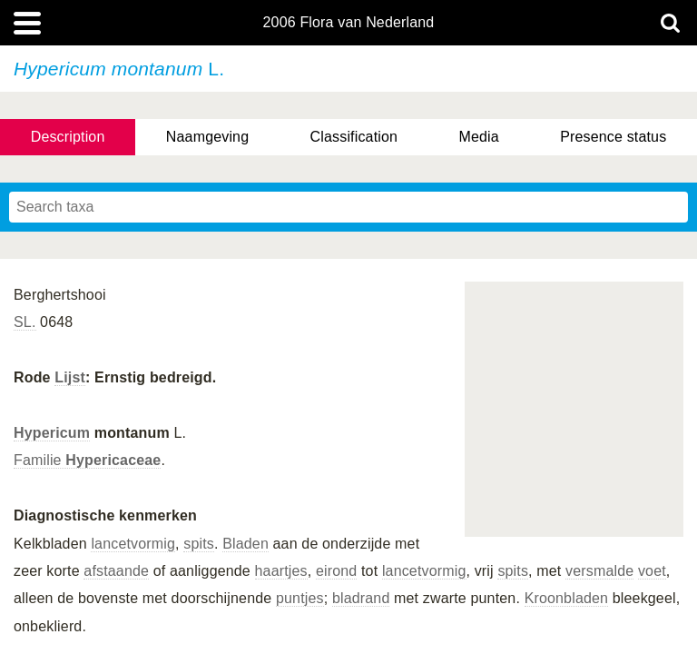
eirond (336, 571)
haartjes (281, 571)
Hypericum (52, 433)
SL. (25, 322)
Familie (87, 460)
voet (652, 571)
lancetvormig (133, 543)
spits (198, 543)
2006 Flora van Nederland (349, 22)
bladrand (361, 598)
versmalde (599, 571)
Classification (354, 136)
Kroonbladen (567, 598)
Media (478, 136)
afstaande (116, 571)
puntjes (300, 598)
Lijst (69, 377)
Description (68, 136)
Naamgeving (207, 136)
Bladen (245, 543)
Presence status (613, 136)
